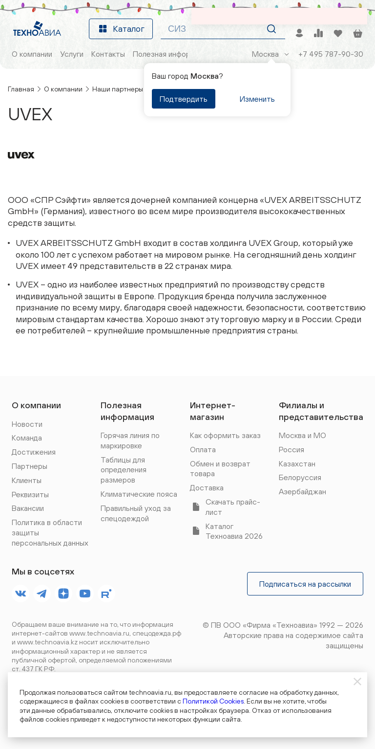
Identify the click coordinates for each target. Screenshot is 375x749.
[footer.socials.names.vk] (20, 593)
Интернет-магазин (212, 410)
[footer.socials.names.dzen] (63, 593)
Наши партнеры (117, 89)
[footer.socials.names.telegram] (42, 593)
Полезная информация (127, 410)
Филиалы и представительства (321, 410)
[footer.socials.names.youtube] (85, 593)
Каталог (121, 29)
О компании (63, 89)
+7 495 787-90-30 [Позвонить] (330, 53)
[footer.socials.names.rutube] (106, 593)
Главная (21, 89)
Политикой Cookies (213, 701)
